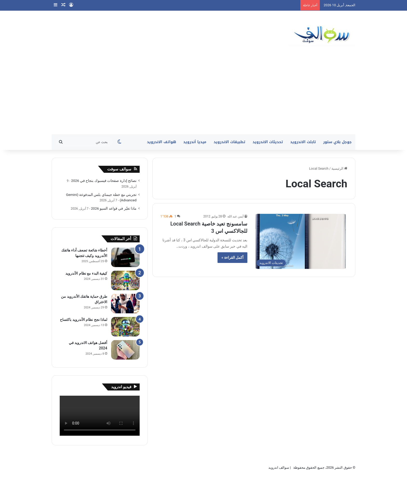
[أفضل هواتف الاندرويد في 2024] (125, 350)
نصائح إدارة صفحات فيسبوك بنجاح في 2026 (104, 180)
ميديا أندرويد (194, 141)
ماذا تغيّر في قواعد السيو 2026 (114, 208)
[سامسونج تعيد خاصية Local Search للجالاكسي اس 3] (300, 241)
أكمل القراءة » (232, 257)
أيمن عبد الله (235, 216)
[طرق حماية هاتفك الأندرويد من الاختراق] (125, 303)
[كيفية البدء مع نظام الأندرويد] (125, 280)
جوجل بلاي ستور (337, 141)
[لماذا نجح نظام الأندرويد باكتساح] (125, 326)
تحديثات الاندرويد (268, 141)
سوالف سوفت (119, 169)
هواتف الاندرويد (161, 141)
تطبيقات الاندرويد (229, 141)
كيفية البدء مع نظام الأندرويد (86, 273)
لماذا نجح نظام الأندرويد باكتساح (83, 319)
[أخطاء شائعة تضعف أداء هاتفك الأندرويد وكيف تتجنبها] (125, 257)
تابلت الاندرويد (303, 141)
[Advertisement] (203, 95)
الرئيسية (339, 168)
